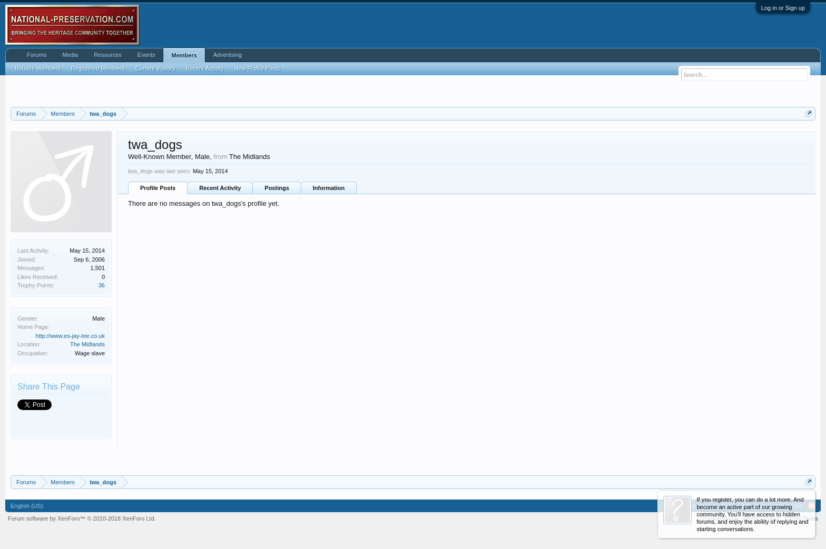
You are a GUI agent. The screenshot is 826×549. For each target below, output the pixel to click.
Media (70, 55)
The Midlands (87, 344)
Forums (36, 55)
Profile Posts (157, 188)
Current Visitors (155, 68)
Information (329, 188)
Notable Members (38, 68)
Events (146, 55)
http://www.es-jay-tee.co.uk (70, 336)
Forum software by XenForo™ (82, 518)
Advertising (227, 55)
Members (183, 55)
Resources (108, 55)
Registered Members (98, 68)
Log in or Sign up (783, 8)
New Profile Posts (257, 68)
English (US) (27, 506)
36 (102, 285)
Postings (276, 188)
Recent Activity (220, 188)
